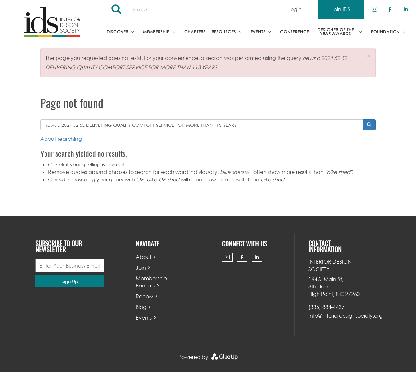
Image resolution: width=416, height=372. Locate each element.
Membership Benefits (151, 282)
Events (144, 317)
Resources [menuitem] (224, 31)
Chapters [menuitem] (195, 31)
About (143, 257)
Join (141, 267)
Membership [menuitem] (156, 31)
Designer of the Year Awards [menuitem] (336, 31)
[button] (369, 56)
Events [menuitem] (258, 31)
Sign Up (70, 281)
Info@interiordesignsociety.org (345, 315)
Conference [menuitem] (294, 31)
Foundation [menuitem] (385, 31)
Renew (144, 296)
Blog (141, 307)
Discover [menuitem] (117, 31)
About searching (61, 139)
